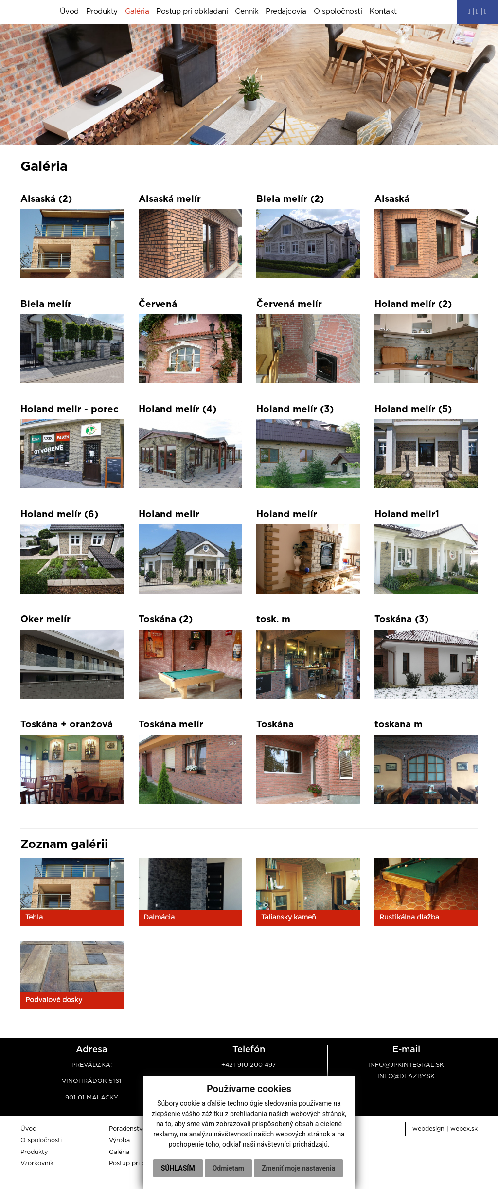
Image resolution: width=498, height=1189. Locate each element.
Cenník (246, 12)
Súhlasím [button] (223, 1148)
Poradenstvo (127, 1129)
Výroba (119, 1141)
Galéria (137, 12)
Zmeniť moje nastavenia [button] (248, 1168)
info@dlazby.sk (406, 1077)
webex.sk (464, 1129)
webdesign (428, 1129)
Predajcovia (286, 12)
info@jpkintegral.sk (406, 1066)
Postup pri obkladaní (192, 12)
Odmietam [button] (273, 1148)
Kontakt (383, 12)
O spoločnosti (338, 12)
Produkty (102, 12)
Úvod (69, 12)
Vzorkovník (36, 1164)
